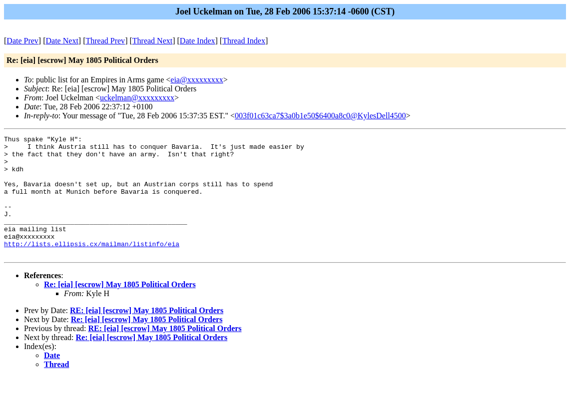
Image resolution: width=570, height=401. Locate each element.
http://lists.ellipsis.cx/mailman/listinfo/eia (91, 266)
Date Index (197, 40)
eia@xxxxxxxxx (196, 79)
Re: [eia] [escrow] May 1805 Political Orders (120, 308)
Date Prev (22, 40)
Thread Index (243, 40)
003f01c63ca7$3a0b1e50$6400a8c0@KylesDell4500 (320, 115)
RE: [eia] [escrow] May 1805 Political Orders (146, 334)
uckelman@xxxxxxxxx (137, 97)
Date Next (62, 40)
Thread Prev (105, 40)
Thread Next (152, 40)
